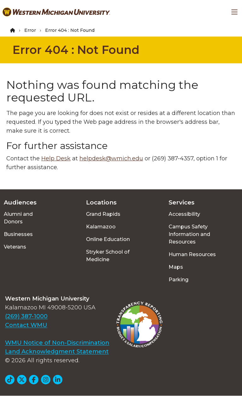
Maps (176, 267)
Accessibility (184, 214)
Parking (178, 280)
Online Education (108, 239)
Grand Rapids (103, 214)
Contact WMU (26, 325)
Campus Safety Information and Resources (189, 234)
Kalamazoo (101, 227)
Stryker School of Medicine (108, 255)
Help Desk (56, 158)
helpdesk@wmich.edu (111, 158)
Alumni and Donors (18, 218)
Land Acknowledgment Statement (57, 351)
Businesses (18, 234)
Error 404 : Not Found (76, 50)
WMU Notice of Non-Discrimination (57, 342)
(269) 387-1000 (26, 316)
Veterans (15, 247)
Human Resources (192, 254)
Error (30, 30)
